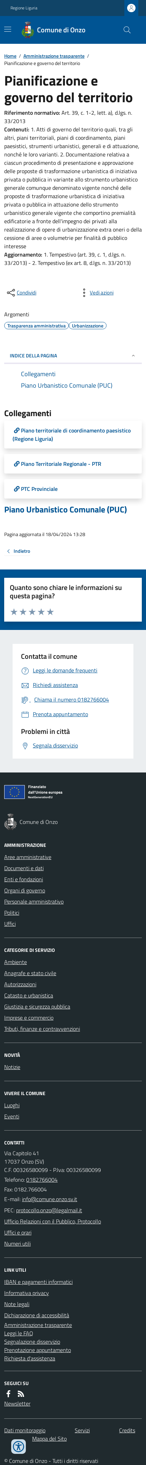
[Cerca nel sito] (124, 30)
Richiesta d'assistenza (29, 1358)
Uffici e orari (17, 1232)
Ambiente (15, 962)
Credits (127, 1430)
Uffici (10, 924)
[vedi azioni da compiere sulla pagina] (96, 292)
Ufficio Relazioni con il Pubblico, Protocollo (52, 1221)
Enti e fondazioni (23, 879)
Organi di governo (24, 890)
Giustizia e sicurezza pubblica (37, 1006)
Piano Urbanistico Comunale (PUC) (65, 509)
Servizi (82, 1430)
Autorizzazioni (20, 984)
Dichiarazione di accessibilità (36, 1315)
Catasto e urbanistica (28, 995)
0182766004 (42, 1179)
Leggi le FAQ (18, 1333)
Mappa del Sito (49, 1438)
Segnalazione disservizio (32, 1341)
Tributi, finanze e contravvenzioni (42, 1029)
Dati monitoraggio (24, 1430)
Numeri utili (17, 1243)
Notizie (12, 1067)
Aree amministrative (27, 857)
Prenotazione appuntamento (37, 1350)
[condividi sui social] (21, 292)
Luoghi (12, 1105)
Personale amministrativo (34, 901)
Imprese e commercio (28, 1017)
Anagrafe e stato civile (30, 973)
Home (10, 55)
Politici (11, 912)
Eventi (11, 1116)
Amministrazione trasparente (54, 55)
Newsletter (17, 1403)
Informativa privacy (26, 1293)
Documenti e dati (24, 868)
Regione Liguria (23, 8)
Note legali (16, 1304)
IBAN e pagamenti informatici (38, 1282)
